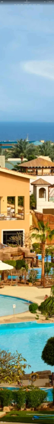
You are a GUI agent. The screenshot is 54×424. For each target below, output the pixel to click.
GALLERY (34, 4)
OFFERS (30, 4)
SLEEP (18, 4)
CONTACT (38, 4)
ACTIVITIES (26, 4)
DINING (22, 4)
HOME (15, 4)
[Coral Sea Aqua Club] (27, 1)
